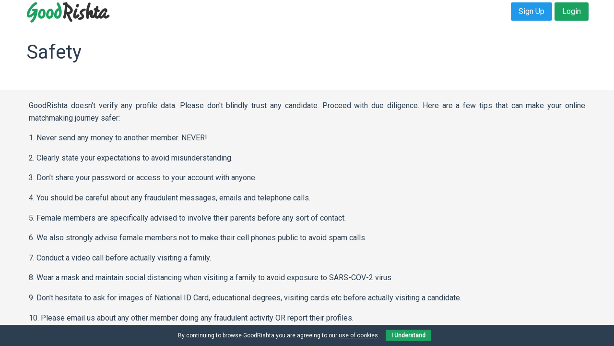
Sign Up (531, 11)
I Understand (408, 335)
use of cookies (358, 335)
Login (571, 11)
